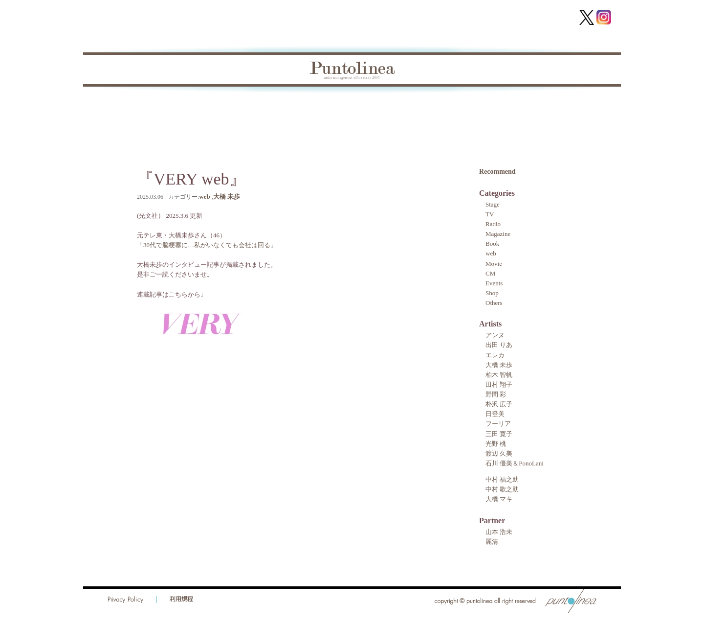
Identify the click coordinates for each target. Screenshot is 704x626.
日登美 (495, 413)
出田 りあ (498, 344)
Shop (492, 293)
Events (494, 283)
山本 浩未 (498, 531)
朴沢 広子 (498, 404)
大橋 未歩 (226, 196)
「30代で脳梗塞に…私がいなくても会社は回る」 (207, 245)
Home (117, 109)
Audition (430, 109)
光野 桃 (495, 443)
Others (494, 302)
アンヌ (495, 335)
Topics (167, 109)
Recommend (497, 171)
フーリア (498, 423)
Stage (492, 204)
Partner (312, 109)
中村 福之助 (502, 479)
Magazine (497, 233)
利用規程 (181, 599)
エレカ (495, 355)
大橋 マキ (498, 499)
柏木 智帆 (498, 374)
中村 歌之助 (502, 489)
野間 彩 (495, 394)
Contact (541, 109)
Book (214, 109)
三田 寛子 (498, 434)
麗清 (491, 541)
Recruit (487, 109)
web (204, 196)
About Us (370, 109)
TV (489, 214)
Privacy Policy (126, 599)
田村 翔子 (498, 384)
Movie (493, 263)
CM (490, 273)
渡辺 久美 (498, 453)
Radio (493, 224)
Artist (261, 109)
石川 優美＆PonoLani (514, 463)
